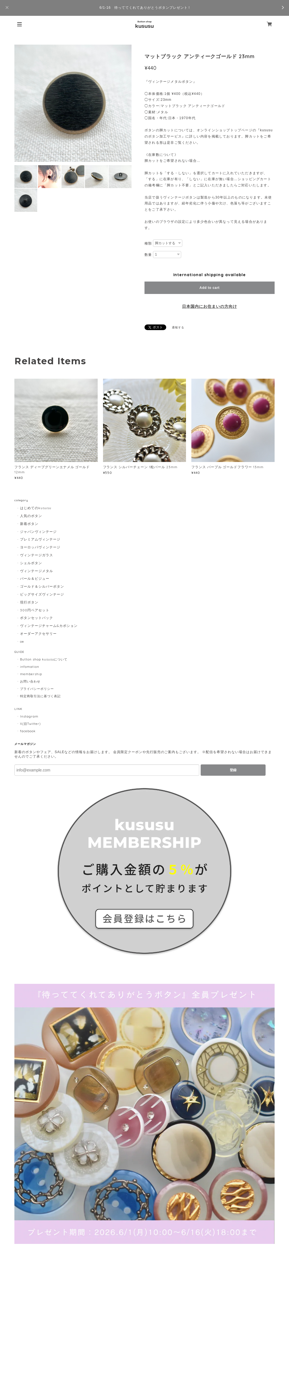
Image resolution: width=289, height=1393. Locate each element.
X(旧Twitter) (30, 724)
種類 (148, 243)
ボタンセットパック (36, 618)
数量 (148, 255)
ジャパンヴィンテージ (38, 531)
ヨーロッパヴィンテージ (40, 547)
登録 (233, 770)
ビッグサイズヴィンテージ (42, 594)
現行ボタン (29, 602)
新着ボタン (29, 524)
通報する (178, 327)
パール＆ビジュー (34, 578)
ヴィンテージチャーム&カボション (48, 626)
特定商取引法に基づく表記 (40, 696)
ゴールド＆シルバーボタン (42, 586)
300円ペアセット (34, 610)
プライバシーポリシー (37, 689)
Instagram (29, 716)
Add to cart (210, 288)
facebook (28, 731)
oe (22, 641)
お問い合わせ (30, 681)
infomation (29, 667)
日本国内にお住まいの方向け (209, 306)
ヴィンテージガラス (36, 555)
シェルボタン (31, 563)
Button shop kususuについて (43, 659)
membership (31, 674)
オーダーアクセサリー (38, 633)
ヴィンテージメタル (36, 571)
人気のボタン (31, 516)
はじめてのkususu (35, 508)
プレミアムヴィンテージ (40, 539)
